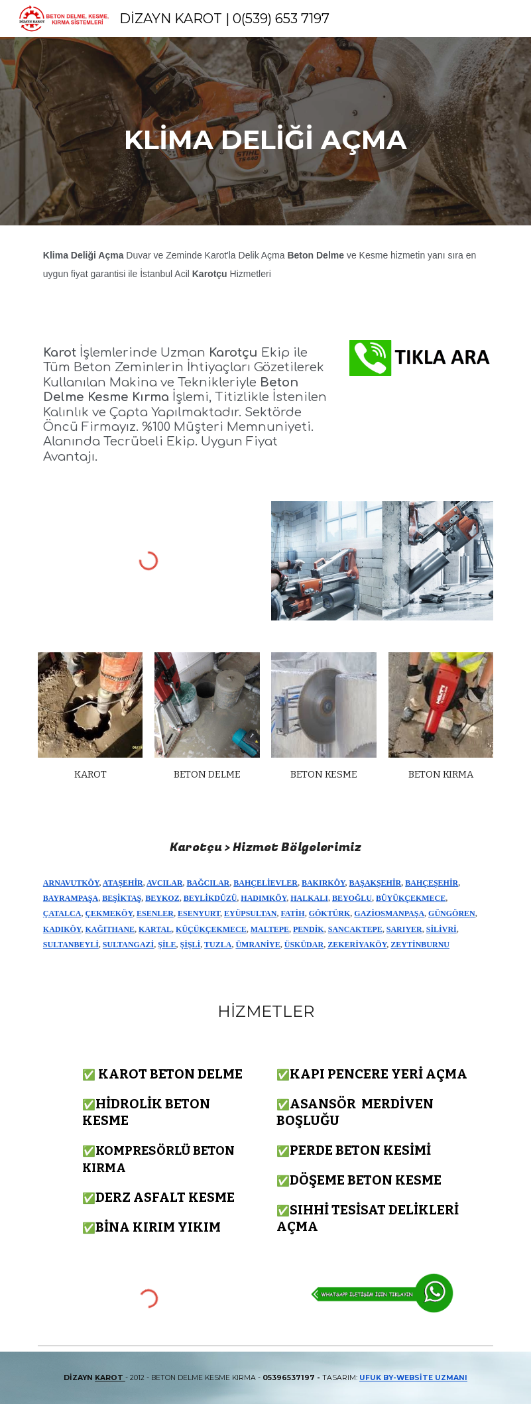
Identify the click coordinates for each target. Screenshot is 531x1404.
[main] (265, 131)
